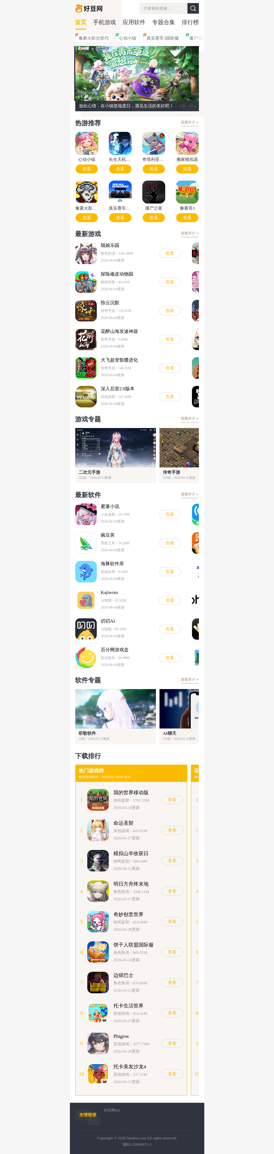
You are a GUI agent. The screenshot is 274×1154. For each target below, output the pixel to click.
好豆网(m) (112, 1110)
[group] (137, 78)
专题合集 (163, 22)
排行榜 (190, 22)
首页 (80, 22)
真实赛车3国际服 (161, 37)
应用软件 (134, 22)
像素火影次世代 (92, 37)
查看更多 (190, 123)
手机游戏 (104, 22)
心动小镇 (126, 37)
